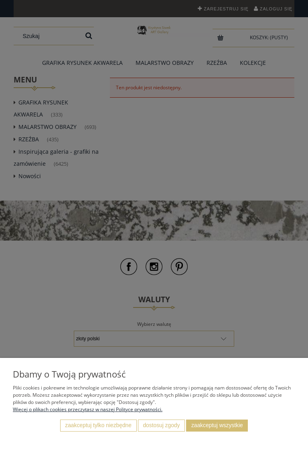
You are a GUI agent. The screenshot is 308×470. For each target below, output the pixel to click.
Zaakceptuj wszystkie (217, 425)
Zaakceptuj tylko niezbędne (98, 425)
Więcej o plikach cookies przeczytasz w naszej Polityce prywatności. (87, 409)
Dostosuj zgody (161, 425)
